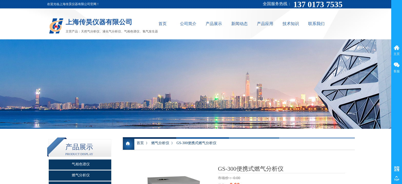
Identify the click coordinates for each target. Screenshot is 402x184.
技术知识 (291, 23)
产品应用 (265, 23)
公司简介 (188, 23)
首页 (162, 23)
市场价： (225, 178)
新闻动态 (239, 23)
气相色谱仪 (81, 164)
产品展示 (214, 23)
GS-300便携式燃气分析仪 (196, 143)
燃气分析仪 (160, 143)
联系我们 (316, 23)
